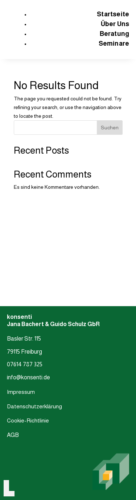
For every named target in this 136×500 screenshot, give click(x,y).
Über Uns (115, 24)
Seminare (114, 43)
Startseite (113, 14)
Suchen (110, 127)
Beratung (114, 33)
